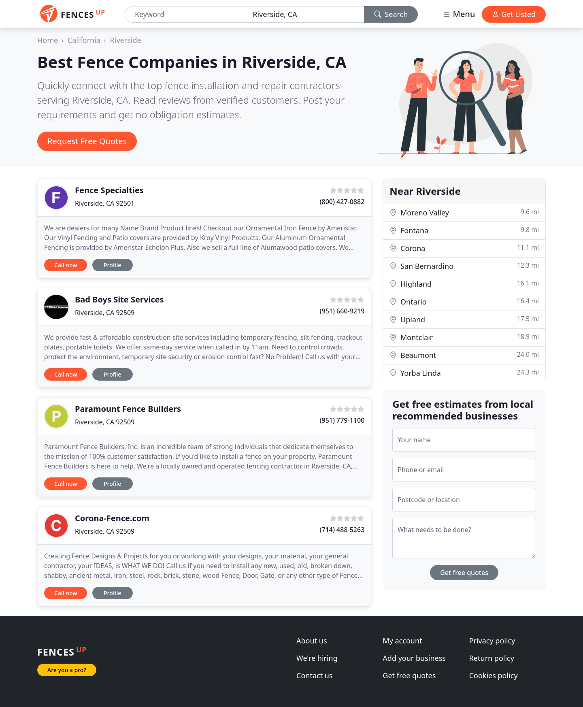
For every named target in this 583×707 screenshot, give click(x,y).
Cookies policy (493, 675)
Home (47, 40)
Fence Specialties (109, 190)
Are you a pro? (66, 670)
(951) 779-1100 (342, 420)
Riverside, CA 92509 (104, 312)
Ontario (464, 301)
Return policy (491, 658)
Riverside (125, 40)
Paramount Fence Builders (128, 408)
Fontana (464, 230)
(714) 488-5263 (342, 529)
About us (311, 640)
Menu (459, 14)
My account (402, 640)
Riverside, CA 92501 (104, 203)
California (84, 40)
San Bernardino (464, 266)
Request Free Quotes (87, 141)
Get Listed (514, 14)
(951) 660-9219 (342, 311)
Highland (464, 284)
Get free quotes (464, 572)
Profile (112, 265)
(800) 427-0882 (342, 201)
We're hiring (317, 658)
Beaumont (464, 355)
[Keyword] (185, 14)
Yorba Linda (464, 373)
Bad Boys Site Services (119, 299)
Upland (464, 319)
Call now (65, 265)
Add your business (414, 658)
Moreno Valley (464, 212)
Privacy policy (492, 640)
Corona (464, 248)
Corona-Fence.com (112, 518)
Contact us (314, 675)
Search (391, 14)
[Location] (305, 14)
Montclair (464, 337)
